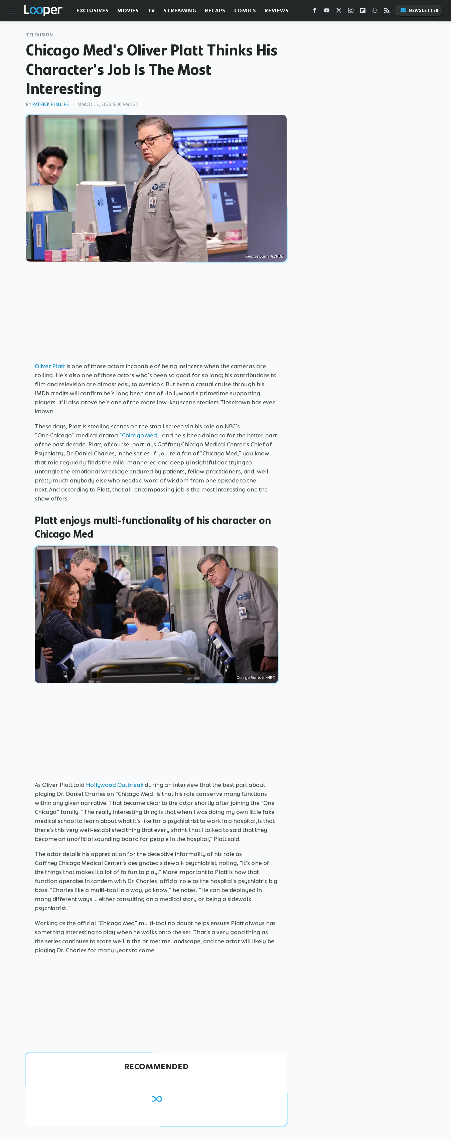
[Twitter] (338, 12)
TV (151, 10)
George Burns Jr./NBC (264, 256)
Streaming (180, 10)
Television (39, 35)
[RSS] (387, 12)
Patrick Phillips (50, 104)
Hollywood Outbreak (114, 785)
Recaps (215, 10)
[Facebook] (314, 12)
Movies (128, 10)
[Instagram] (350, 12)
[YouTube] (326, 12)
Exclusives (93, 10)
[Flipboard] (362, 12)
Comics (245, 10)
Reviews (276, 10)
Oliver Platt (50, 366)
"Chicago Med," (140, 435)
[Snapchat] (374, 12)
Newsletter (419, 10)
